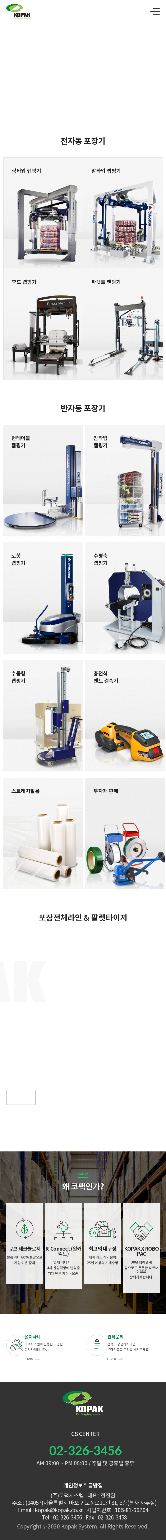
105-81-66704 (132, 1510)
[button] (13, 1097)
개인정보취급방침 (83, 1486)
